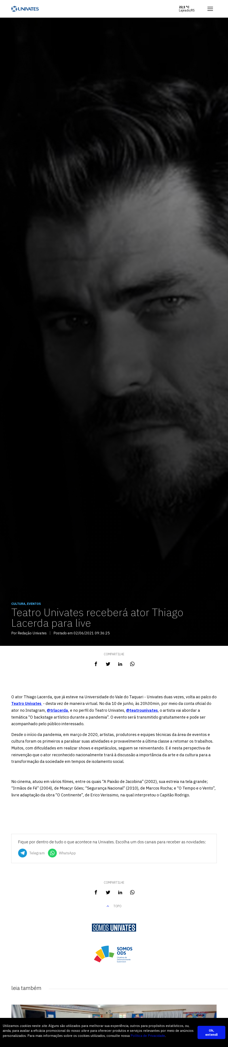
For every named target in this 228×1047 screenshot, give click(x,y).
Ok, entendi (211, 1032)
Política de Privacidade (148, 1036)
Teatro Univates (26, 703)
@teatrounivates (142, 710)
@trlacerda (57, 710)
